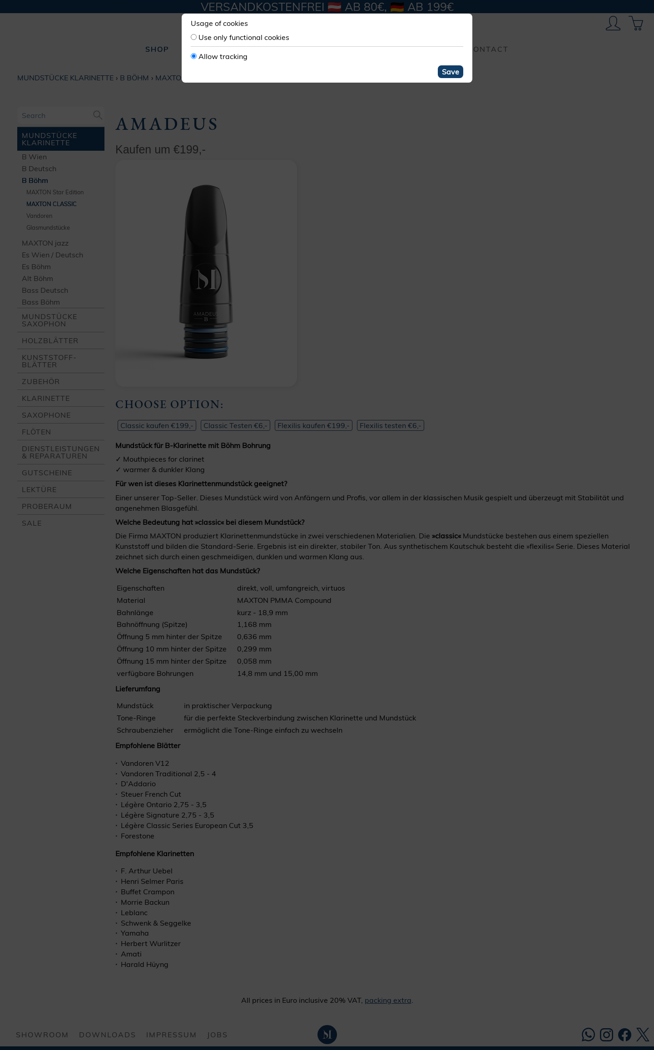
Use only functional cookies (243, 37)
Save (450, 71)
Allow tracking (223, 56)
